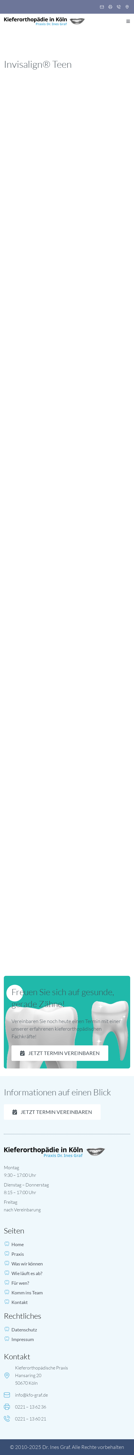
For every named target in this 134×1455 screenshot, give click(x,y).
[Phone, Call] (118, 7)
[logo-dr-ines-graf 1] (44, 19)
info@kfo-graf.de (31, 1395)
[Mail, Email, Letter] (102, 7)
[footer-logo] (55, 1149)
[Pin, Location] (127, 7)
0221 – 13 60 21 (30, 1418)
